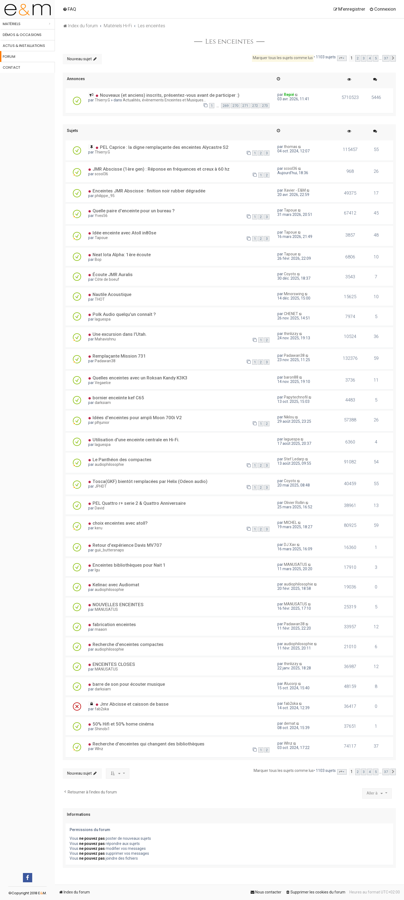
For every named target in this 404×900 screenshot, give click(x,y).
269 (225, 106)
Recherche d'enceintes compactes (128, 644)
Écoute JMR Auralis (113, 274)
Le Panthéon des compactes (122, 459)
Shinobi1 (102, 729)
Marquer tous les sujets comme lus (283, 58)
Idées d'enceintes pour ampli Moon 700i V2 (137, 417)
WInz (99, 749)
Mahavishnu (105, 339)
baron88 (291, 377)
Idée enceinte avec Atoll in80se (124, 232)
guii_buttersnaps (109, 550)
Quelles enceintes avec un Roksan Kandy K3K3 (140, 377)
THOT (100, 299)
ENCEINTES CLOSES (114, 664)
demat (289, 723)
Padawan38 (105, 361)
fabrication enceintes (114, 624)
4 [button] (370, 58)
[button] (342, 58)
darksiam (103, 402)
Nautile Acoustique (112, 294)
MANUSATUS (295, 564)
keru (98, 528)
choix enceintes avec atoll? (120, 523)
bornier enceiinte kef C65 (118, 397)
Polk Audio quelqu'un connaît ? (124, 314)
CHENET (291, 314)
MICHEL (290, 522)
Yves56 (101, 215)
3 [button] (364, 58)
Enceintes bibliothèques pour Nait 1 (129, 565)
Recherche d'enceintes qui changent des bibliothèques (148, 744)
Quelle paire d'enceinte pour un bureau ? (134, 210)
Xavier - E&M (295, 190)
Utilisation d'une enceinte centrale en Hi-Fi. (136, 439)
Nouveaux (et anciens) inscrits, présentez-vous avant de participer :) (169, 95)
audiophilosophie (109, 464)
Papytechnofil (296, 397)
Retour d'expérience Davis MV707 (127, 545)
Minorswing (294, 294)
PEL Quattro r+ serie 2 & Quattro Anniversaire (139, 503)
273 (265, 106)
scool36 (101, 174)
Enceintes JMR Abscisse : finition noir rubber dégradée (149, 191)
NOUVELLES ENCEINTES (118, 604)
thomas (290, 146)
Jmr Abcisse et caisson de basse (134, 704)
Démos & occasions (22, 34)
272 (255, 106)
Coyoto (290, 274)
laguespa (103, 319)
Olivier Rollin (294, 502)
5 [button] (376, 58)
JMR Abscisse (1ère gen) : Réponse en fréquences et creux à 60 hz (161, 169)
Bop (98, 259)
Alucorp (290, 683)
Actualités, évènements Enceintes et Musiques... (164, 100)
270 (235, 106)
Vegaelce (103, 382)
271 (245, 106)
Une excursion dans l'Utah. (120, 334)
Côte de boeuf (107, 279)
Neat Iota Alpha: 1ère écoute (122, 254)
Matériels (11, 23)
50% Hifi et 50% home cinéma (123, 724)
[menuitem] (69, 9)
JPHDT (101, 486)
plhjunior (102, 422)
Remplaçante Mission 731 (119, 356)
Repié (289, 94)
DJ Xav (290, 544)
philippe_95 (105, 196)
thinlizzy (291, 333)
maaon (101, 629)
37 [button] (386, 58)
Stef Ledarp (294, 459)
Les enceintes (229, 42)
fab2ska (102, 709)
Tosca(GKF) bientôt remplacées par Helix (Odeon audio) (150, 481)
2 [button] (358, 58)
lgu (97, 570)
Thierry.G (102, 100)
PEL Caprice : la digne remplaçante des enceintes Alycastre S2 (164, 147)
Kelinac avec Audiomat (116, 584)
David (99, 508)
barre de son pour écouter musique (129, 684)
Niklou (289, 417)
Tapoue (290, 210)
